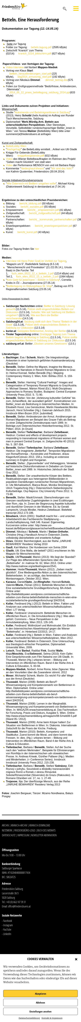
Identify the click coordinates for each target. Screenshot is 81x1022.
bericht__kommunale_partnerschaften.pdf (52, 219)
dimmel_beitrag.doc (56, 80)
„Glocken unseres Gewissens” (50, 343)
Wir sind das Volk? (62, 168)
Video (9, 159)
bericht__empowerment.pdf (43, 210)
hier (37, 248)
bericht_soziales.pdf (32, 206)
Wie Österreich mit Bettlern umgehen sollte (31, 183)
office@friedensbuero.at (19, 906)
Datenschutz (8, 835)
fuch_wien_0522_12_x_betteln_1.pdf (33, 273)
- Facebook (7, 921)
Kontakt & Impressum (52, 1018)
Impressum (23, 835)
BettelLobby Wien (16, 146)
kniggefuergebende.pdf (31, 155)
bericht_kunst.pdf (27, 232)
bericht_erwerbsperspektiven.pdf (53, 225)
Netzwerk (7, 830)
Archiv (5, 825)
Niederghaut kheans (32, 168)
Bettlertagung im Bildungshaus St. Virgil (29, 286)
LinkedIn (7, 934)
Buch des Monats (46, 830)
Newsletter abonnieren (44, 835)
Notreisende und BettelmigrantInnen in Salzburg (42, 112)
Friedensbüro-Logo (24, 830)
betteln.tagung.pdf (41, 47)
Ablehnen (40, 1002)
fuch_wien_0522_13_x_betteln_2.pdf (37, 276)
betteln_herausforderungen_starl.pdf (30, 73)
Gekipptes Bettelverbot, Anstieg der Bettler (41, 331)
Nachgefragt (14, 149)
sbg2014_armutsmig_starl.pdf (34, 76)
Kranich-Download (39, 825)
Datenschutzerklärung (29, 1018)
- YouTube (6, 929)
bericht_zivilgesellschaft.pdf (44, 213)
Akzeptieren (40, 993)
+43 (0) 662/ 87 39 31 (16, 902)
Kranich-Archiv (19, 825)
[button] (76, 959)
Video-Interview (15, 67)
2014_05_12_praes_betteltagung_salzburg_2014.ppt (39, 92)
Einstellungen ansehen (40, 1011)
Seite (10, 44)
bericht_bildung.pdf (30, 203)
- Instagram (7, 925)
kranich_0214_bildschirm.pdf (34, 53)
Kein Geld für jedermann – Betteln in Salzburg (33, 279)
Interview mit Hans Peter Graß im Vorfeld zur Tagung (36, 261)
